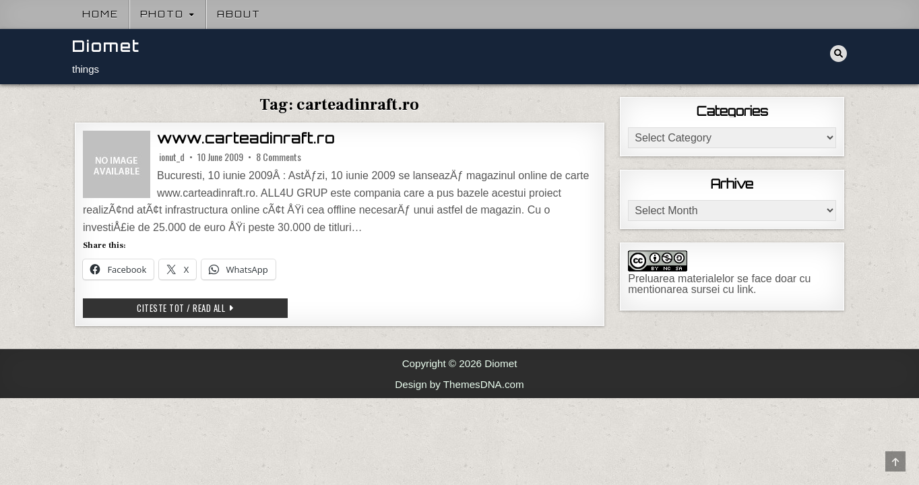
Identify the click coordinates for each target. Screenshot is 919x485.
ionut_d (172, 157)
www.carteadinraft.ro (246, 138)
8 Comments (278, 157)
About (239, 14)
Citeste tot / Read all (212, 307)
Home (100, 14)
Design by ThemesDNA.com (459, 384)
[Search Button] (838, 53)
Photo (162, 14)
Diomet (106, 46)
